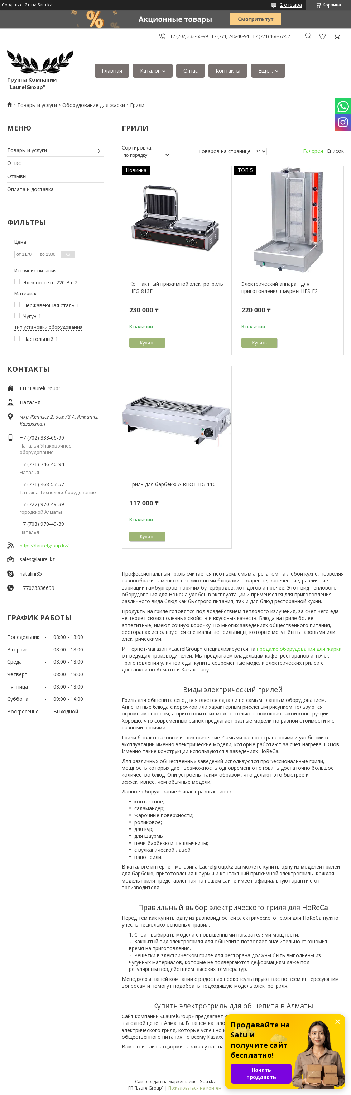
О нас (190, 70)
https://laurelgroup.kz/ (44, 545)
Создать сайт (15, 5)
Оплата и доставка (30, 189)
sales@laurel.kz (37, 559)
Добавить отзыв (322, 36)
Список (335, 150)
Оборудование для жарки (93, 105)
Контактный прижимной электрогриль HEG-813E (176, 287)
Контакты (228, 70)
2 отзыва (291, 4)
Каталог (150, 70)
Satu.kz (208, 1081)
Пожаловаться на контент (195, 1088)
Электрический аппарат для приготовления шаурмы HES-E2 (279, 287)
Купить (147, 343)
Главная (112, 70)
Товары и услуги (37, 105)
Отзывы (17, 176)
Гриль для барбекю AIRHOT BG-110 (172, 484)
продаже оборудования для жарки (299, 648)
